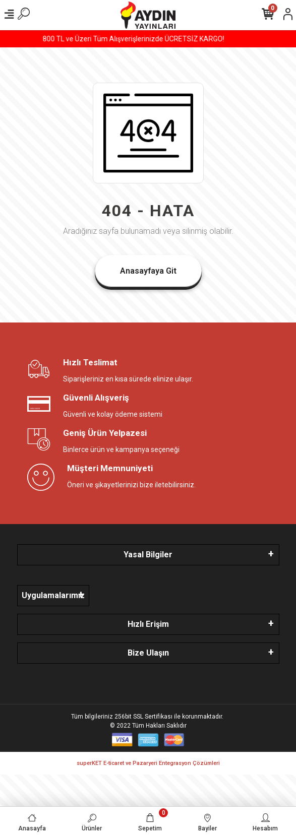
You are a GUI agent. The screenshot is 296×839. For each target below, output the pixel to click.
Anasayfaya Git (148, 271)
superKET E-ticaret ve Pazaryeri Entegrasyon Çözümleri (148, 763)
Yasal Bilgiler (148, 554)
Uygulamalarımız (53, 595)
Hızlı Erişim (148, 624)
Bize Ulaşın (148, 653)
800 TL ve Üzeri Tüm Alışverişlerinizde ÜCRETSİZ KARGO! (148, 39)
